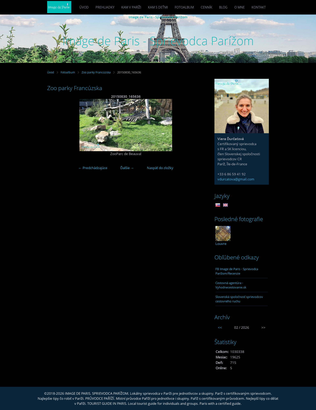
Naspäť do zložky (160, 167)
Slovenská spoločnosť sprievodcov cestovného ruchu (239, 299)
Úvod (84, 7)
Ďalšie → (127, 167)
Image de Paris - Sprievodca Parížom (158, 17)
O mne (239, 7)
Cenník (206, 7)
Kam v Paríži (131, 7)
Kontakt (259, 7)
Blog (223, 7)
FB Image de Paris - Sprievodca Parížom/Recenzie (236, 271)
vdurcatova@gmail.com (235, 179)
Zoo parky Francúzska (96, 72)
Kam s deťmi (158, 7)
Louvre (221, 243)
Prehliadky (105, 7)
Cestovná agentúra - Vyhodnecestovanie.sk (230, 285)
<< (220, 327)
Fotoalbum (184, 7)
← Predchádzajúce (92, 167)
